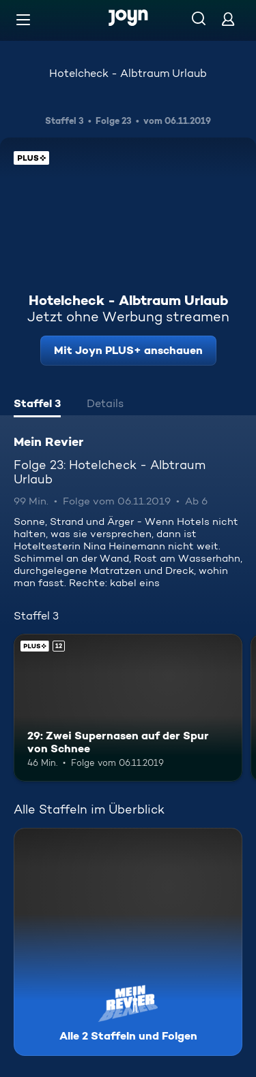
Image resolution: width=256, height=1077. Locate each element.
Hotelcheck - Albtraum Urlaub (128, 73)
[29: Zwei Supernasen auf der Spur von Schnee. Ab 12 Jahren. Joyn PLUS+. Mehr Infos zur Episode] (128, 708)
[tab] (37, 405)
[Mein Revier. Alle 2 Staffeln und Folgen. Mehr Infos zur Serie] (128, 942)
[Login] (228, 19)
